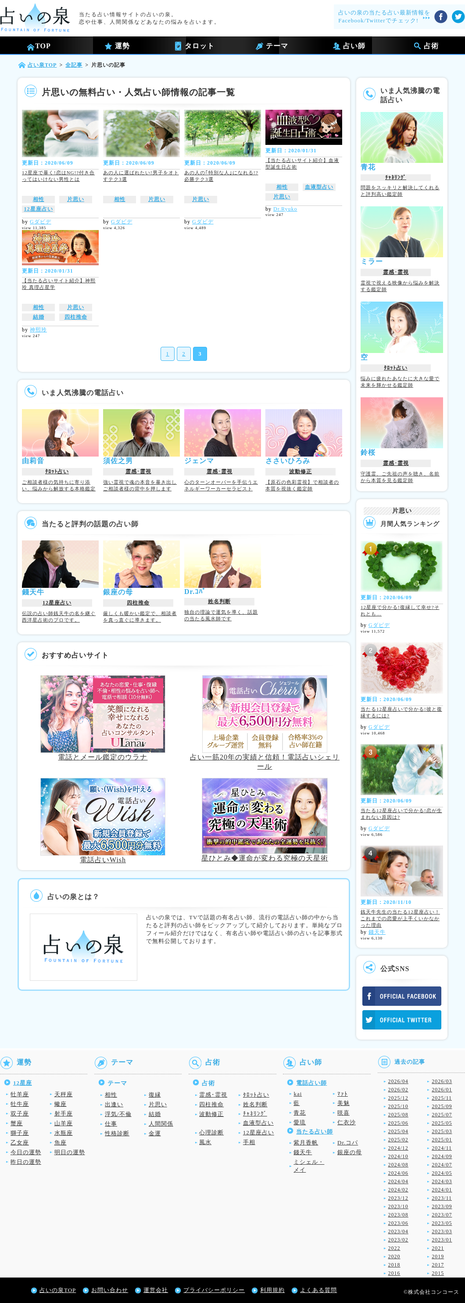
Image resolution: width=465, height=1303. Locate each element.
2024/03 (442, 1181)
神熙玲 (38, 330)
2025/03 (442, 1131)
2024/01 (442, 1190)
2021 (438, 1248)
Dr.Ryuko (285, 209)
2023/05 (442, 1223)
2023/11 (442, 1198)
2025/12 (398, 1098)
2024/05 (442, 1173)
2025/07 (442, 1115)
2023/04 (398, 1231)
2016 (394, 1273)
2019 (438, 1256)
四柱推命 (75, 317)
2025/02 (398, 1140)
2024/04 (398, 1181)
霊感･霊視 (138, 471)
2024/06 (398, 1173)
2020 (394, 1256)
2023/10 (398, 1206)
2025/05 (442, 1123)
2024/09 (442, 1156)
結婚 (38, 317)
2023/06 (398, 1223)
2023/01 (442, 1240)
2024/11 (442, 1148)
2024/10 (398, 1156)
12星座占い (38, 209)
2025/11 (442, 1098)
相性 (38, 199)
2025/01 (442, 1140)
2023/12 (398, 1198)
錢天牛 (377, 932)
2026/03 (442, 1081)
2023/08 (398, 1215)
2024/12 (398, 1148)
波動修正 (300, 471)
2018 (394, 1265)
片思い (75, 199)
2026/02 (398, 1090)
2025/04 (398, 1131)
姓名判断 (219, 601)
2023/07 (442, 1215)
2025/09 (442, 1106)
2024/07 (442, 1165)
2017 (438, 1265)
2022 (394, 1248)
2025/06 (398, 1123)
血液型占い (319, 187)
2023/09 (442, 1206)
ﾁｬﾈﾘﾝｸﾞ (395, 177)
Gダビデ (40, 222)
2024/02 (398, 1190)
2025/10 (398, 1106)
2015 (438, 1273)
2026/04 (398, 1081)
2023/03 (442, 1231)
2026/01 (442, 1090)
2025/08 (398, 1115)
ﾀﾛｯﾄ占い (57, 471)
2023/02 (398, 1240)
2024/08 (398, 1165)
